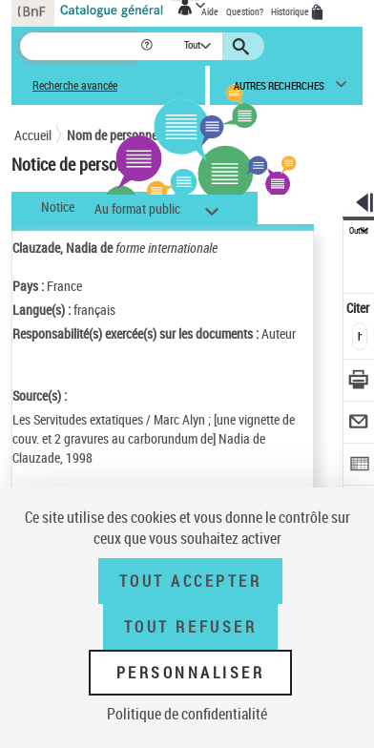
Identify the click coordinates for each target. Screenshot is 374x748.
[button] (148, 46)
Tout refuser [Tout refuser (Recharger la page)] (190, 626)
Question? (244, 11)
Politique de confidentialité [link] (187, 713)
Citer (359, 308)
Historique (291, 11)
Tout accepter (190, 581)
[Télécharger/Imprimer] (359, 382)
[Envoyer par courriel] (359, 424)
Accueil (33, 135)
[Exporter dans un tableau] (359, 466)
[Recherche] (79, 46)
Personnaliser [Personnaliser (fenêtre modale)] (190, 672)
